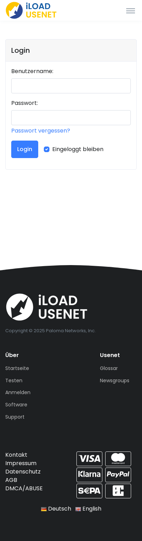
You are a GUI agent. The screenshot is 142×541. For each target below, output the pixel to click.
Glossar (109, 368)
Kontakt (16, 455)
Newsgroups (114, 380)
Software (16, 404)
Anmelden (18, 392)
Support (15, 416)
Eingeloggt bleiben (77, 149)
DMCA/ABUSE (24, 488)
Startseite (17, 368)
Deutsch (56, 509)
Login (24, 149)
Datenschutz (23, 472)
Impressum (20, 463)
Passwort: (24, 103)
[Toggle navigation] (130, 10)
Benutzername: (32, 71)
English (88, 509)
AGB (11, 480)
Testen (13, 380)
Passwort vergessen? (40, 131)
